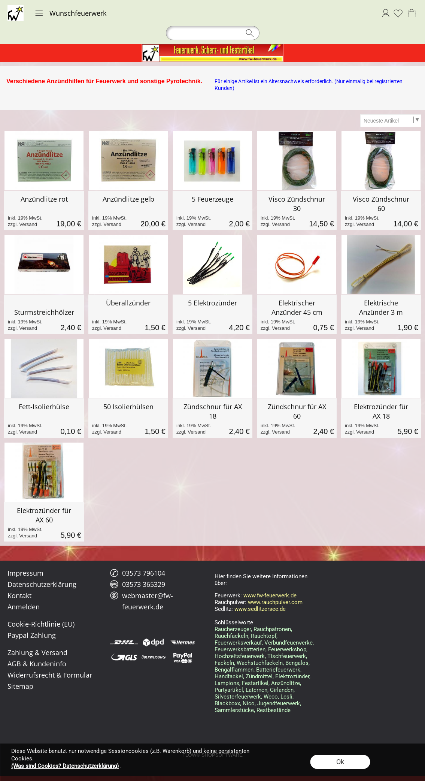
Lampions (227, 683)
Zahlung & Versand (37, 652)
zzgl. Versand (22, 224)
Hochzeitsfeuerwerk (240, 656)
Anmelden (386, 13)
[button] (39, 13)
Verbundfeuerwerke (288, 642)
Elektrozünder (292, 676)
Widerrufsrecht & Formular (49, 674)
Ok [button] (340, 762)
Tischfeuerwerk (286, 656)
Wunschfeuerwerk (77, 13)
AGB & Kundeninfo (36, 663)
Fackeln (224, 663)
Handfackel (229, 676)
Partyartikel (229, 690)
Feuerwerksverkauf (238, 642)
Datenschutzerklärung (41, 584)
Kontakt (19, 595)
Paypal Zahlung (31, 635)
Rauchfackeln (231, 636)
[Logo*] (15, 8)
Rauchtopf (263, 636)
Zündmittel (259, 676)
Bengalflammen (234, 669)
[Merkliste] (398, 13)
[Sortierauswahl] (391, 120)
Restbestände (273, 710)
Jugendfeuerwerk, (279, 703)
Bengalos (297, 663)
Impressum (25, 573)
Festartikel (255, 683)
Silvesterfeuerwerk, (238, 696)
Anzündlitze (285, 683)
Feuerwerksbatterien (240, 649)
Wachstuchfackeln (260, 663)
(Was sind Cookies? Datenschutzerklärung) (65, 766)
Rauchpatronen (272, 629)
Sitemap (20, 686)
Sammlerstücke (234, 710)
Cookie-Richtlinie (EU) (41, 623)
